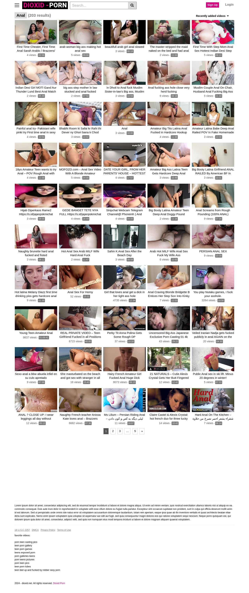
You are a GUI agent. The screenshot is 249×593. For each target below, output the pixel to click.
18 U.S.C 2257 (22, 529)
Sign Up (212, 4)
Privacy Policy (48, 529)
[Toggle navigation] (18, 5)
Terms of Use (64, 529)
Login (229, 4)
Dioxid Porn (59, 582)
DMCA (35, 529)
